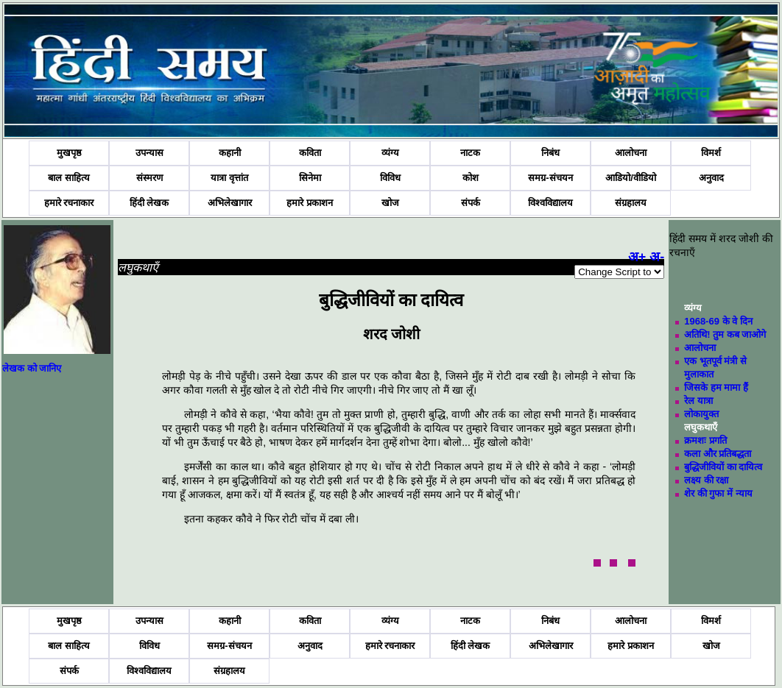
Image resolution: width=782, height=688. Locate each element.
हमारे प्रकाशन (309, 202)
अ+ (637, 256)
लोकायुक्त (701, 413)
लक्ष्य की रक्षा (706, 480)
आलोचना (631, 152)
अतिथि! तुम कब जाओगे (725, 334)
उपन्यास (149, 152)
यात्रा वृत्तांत (229, 177)
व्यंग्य (390, 152)
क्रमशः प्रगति (705, 440)
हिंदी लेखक (149, 202)
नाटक (470, 152)
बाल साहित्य (69, 177)
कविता (310, 152)
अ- (656, 256)
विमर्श (711, 152)
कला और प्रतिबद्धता (717, 453)
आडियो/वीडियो (630, 177)
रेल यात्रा (698, 400)
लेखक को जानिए (31, 368)
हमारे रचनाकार (69, 202)
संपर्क (470, 202)
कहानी (230, 152)
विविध (390, 177)
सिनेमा (310, 177)
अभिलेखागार (230, 202)
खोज (390, 202)
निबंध (550, 152)
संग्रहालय (631, 202)
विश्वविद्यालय (550, 202)
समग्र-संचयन (550, 177)
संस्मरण (149, 177)
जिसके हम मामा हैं (716, 387)
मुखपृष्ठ (69, 152)
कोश (470, 177)
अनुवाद (711, 177)
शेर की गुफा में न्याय (718, 493)
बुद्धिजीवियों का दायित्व (723, 466)
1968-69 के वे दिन (718, 321)
